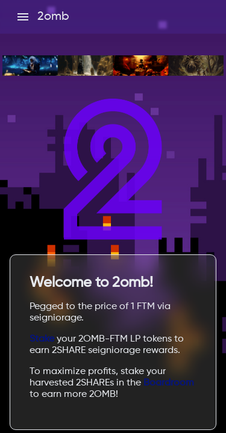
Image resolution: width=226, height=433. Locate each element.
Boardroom (168, 383)
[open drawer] (22, 16)
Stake (42, 339)
